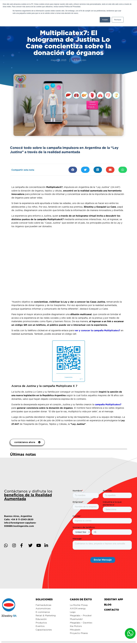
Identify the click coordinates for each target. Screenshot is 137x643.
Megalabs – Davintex (81, 623)
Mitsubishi (75, 630)
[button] (27, 442)
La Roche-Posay (79, 605)
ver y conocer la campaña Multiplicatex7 (97, 330)
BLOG (107, 604)
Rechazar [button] (117, 20)
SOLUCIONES (44, 599)
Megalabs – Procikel (81, 615)
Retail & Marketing (46, 615)
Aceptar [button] (105, 20)
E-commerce (43, 612)
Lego (73, 612)
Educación (80, 60)
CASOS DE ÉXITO (81, 599)
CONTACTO (111, 609)
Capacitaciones (44, 630)
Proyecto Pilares (79, 633)
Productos (41, 623)
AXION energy (78, 608)
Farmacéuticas (43, 605)
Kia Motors (76, 626)
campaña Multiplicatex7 (108, 404)
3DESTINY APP (113, 599)
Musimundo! (76, 619)
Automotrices (43, 608)
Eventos (40, 626)
